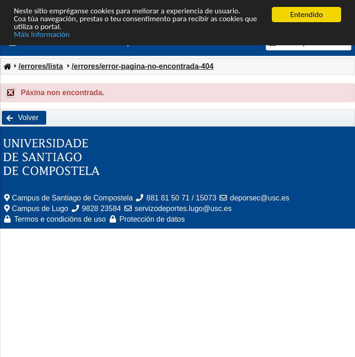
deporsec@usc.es (259, 198)
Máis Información (42, 34)
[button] (24, 118)
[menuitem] (7, 65)
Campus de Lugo (40, 208)
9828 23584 (101, 208)
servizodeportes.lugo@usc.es (183, 208)
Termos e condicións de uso (60, 219)
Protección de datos (151, 219)
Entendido (306, 14)
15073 (206, 198)
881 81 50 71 (168, 198)
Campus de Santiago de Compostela (72, 198)
